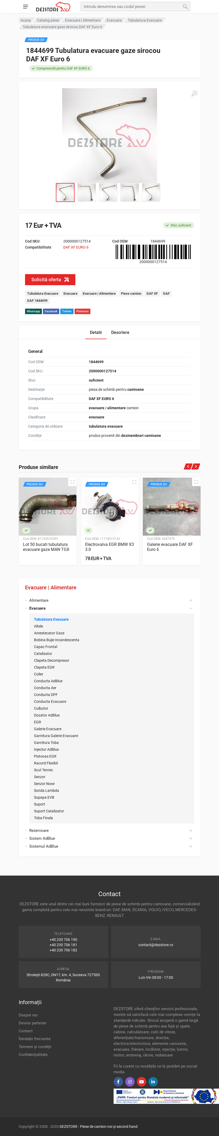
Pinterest (82, 311)
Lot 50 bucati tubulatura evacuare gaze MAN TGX (46, 547)
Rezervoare (39, 830)
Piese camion (131, 293)
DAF (166, 293)
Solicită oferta (50, 279)
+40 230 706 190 (63, 939)
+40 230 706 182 (63, 950)
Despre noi (28, 1015)
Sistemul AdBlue (43, 846)
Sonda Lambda (46, 790)
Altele (38, 626)
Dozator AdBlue (47, 715)
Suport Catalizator (49, 811)
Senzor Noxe (44, 784)
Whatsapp (33, 311)
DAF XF (152, 293)
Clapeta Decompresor (51, 660)
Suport (39, 804)
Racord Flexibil (46, 763)
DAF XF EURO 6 (76, 247)
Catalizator (43, 653)
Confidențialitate (33, 1054)
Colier (38, 674)
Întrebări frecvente (35, 1038)
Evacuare (70, 293)
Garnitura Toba (46, 742)
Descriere (120, 332)
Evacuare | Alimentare (50, 587)
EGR (37, 722)
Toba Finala (43, 818)
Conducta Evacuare (50, 701)
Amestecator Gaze (49, 633)
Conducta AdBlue (48, 681)
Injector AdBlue (46, 749)
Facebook (51, 311)
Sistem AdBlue (42, 838)
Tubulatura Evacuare (51, 619)
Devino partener (32, 1023)
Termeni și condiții (35, 1046)
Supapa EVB (44, 797)
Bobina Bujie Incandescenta (56, 640)
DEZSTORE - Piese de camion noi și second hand (99, 1126)
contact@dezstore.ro (155, 945)
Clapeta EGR (44, 667)
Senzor (39, 777)
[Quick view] (72, 482)
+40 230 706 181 (63, 945)
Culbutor (41, 708)
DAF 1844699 (37, 301)
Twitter (67, 311)
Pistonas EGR (45, 756)
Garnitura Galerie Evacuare (56, 736)
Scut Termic (43, 770)
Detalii (96, 332)
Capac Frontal (45, 647)
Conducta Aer (45, 688)
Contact (26, 1031)
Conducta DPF (46, 695)
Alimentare (38, 600)
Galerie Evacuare (47, 729)
